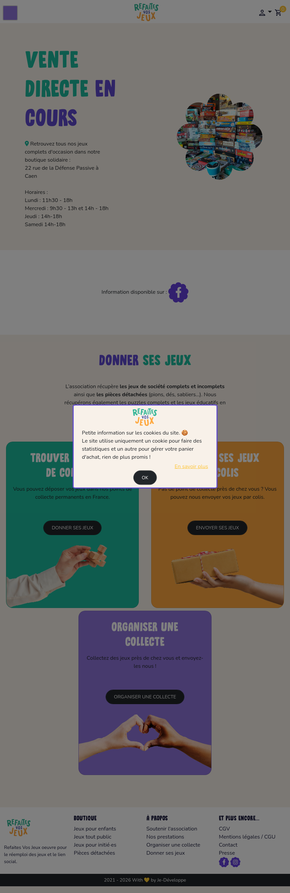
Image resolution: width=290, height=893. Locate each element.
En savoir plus (191, 466)
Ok (145, 478)
